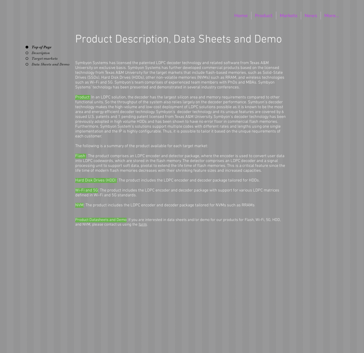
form (143, 224)
